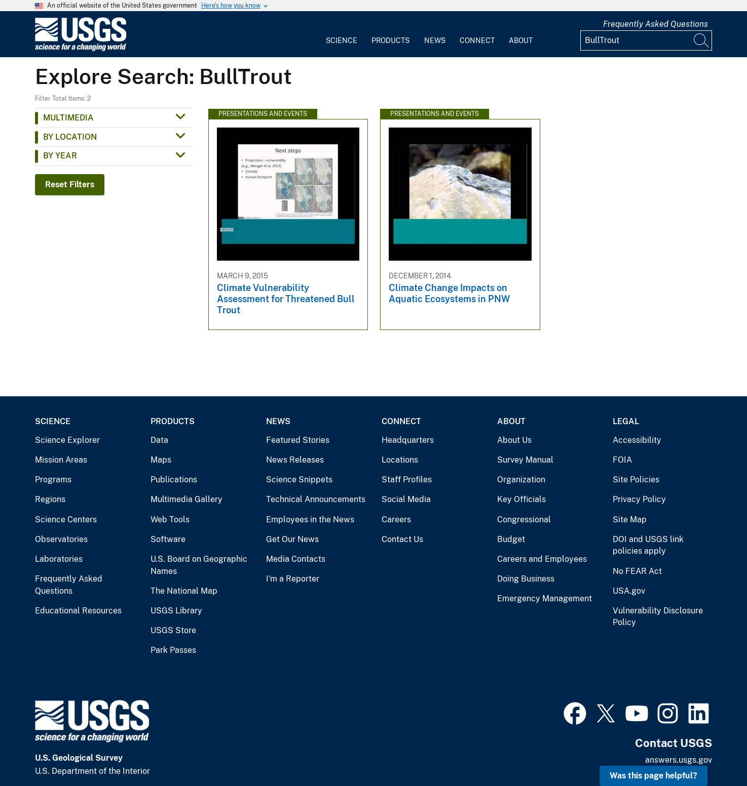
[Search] (702, 40)
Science (341, 40)
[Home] (80, 49)
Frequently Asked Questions (655, 24)
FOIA (622, 460)
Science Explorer (67, 440)
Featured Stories (297, 440)
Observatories (61, 539)
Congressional (524, 519)
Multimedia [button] (68, 117)
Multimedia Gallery (186, 499)
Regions (50, 499)
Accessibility (637, 440)
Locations (400, 460)
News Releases (295, 460)
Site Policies (636, 479)
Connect (477, 40)
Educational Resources (78, 610)
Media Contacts (295, 559)
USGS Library (176, 610)
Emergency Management (544, 598)
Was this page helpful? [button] (653, 775)
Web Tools (170, 519)
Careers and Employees (542, 559)
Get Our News (292, 539)
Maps (161, 460)
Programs (53, 479)
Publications (174, 479)
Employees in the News (310, 519)
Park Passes (173, 650)
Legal (626, 421)
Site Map (630, 519)
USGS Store (173, 630)
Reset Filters (69, 184)
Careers (396, 519)
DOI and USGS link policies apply (648, 545)
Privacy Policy (639, 499)
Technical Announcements (315, 499)
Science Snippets (299, 479)
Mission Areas (61, 460)
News (434, 40)
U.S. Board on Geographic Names (199, 565)
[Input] (646, 40)
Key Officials (521, 499)
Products (390, 40)
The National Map (184, 591)
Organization (521, 479)
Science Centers (66, 519)
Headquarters (408, 440)
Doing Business (525, 579)
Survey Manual (525, 460)
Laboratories (59, 559)
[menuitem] (341, 34)
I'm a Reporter (292, 579)
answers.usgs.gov (678, 760)
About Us (514, 440)
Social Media (406, 499)
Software (168, 539)
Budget (511, 539)
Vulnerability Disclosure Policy (658, 617)
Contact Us (402, 539)
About (521, 40)
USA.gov (629, 591)
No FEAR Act (637, 571)
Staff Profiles (407, 479)
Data (159, 440)
